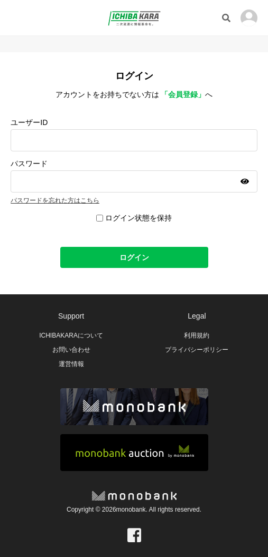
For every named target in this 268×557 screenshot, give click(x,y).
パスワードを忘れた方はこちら (55, 200)
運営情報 (71, 364)
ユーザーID (29, 122)
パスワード (29, 163)
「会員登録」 (183, 94)
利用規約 (196, 335)
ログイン (134, 257)
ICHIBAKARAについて (71, 335)
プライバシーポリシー (196, 349)
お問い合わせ (71, 349)
